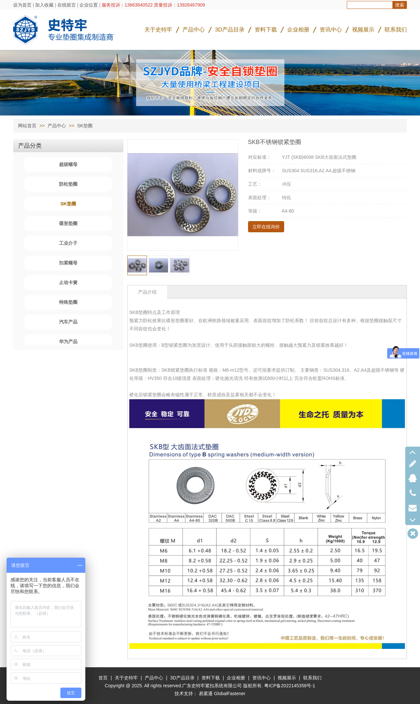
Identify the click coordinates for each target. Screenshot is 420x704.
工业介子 (68, 243)
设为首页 (22, 5)
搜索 (399, 5)
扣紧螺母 (68, 262)
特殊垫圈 (68, 302)
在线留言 (66, 5)
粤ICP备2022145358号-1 (289, 685)
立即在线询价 (266, 226)
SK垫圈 (85, 125)
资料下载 (266, 30)
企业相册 (298, 30)
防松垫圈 (68, 184)
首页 (103, 677)
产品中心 (193, 30)
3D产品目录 (229, 30)
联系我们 (396, 30)
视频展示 (363, 30)
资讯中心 (331, 30)
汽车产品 (68, 321)
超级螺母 (68, 164)
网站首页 (27, 125)
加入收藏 (44, 5)
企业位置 (88, 5)
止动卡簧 (68, 282)
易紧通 (206, 693)
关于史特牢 (158, 30)
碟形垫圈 (68, 223)
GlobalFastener (229, 693)
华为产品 (68, 341)
